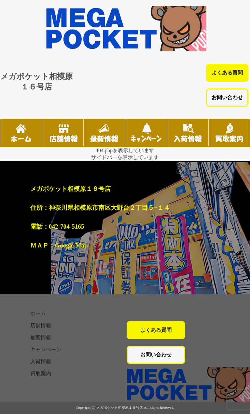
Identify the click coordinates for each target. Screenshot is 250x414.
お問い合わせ (227, 97)
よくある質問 (227, 72)
